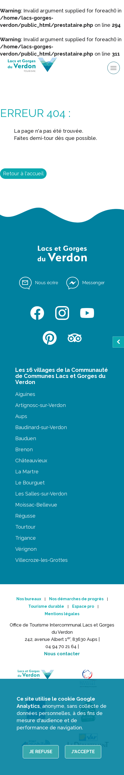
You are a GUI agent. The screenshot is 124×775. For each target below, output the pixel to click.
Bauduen (25, 438)
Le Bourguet (30, 483)
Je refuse (40, 751)
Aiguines (25, 394)
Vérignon (26, 549)
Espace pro (83, 606)
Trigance (25, 538)
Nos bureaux (28, 599)
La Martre (27, 471)
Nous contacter (62, 653)
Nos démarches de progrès (76, 599)
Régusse (25, 516)
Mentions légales (62, 614)
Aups (21, 416)
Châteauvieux (31, 460)
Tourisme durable (46, 606)
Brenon (24, 449)
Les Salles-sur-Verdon (41, 494)
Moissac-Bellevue (36, 505)
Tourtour (25, 527)
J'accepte (83, 751)
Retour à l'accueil (23, 173)
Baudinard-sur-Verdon (41, 427)
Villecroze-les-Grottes (41, 560)
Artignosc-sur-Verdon (40, 405)
